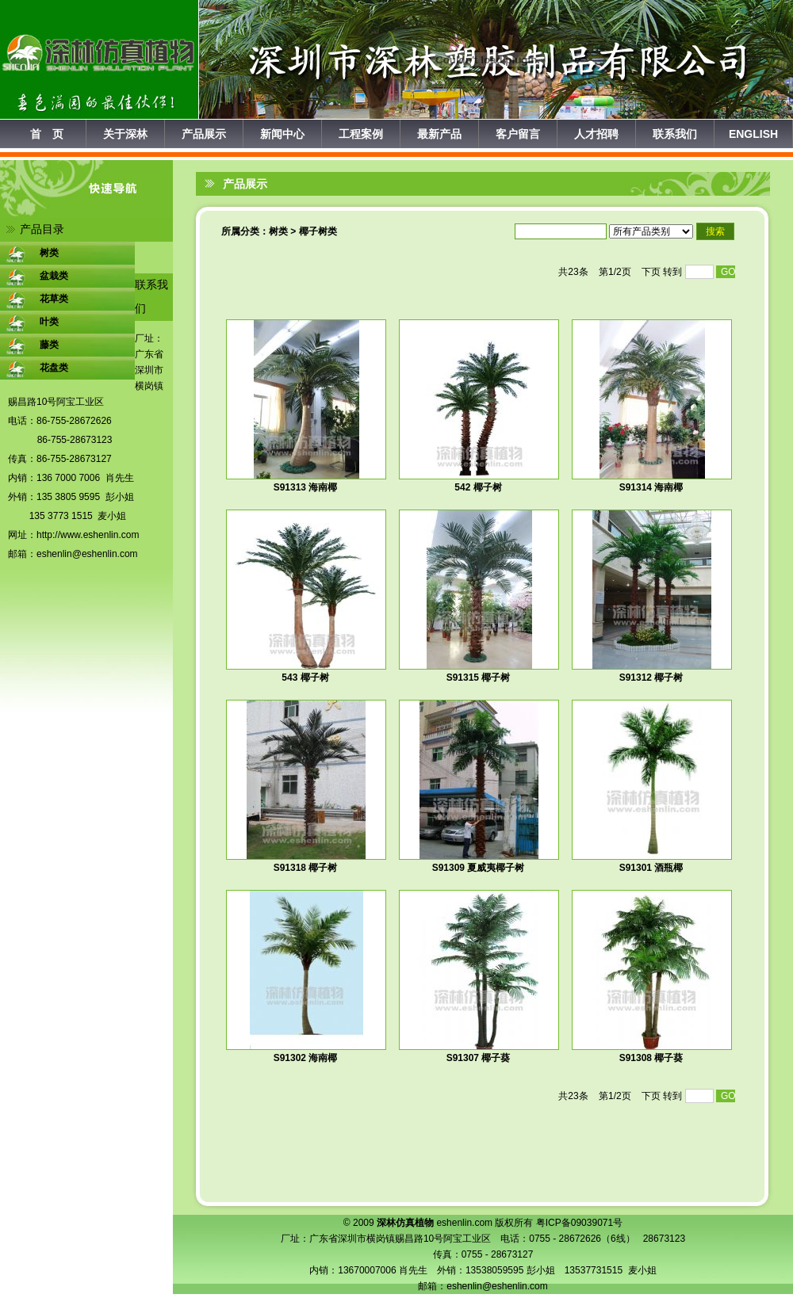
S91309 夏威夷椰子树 (478, 867)
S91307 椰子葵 (478, 1057)
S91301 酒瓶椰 (651, 867)
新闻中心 (282, 134)
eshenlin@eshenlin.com (87, 553)
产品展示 (204, 134)
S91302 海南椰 (306, 1057)
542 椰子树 (477, 487)
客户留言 (518, 134)
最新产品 (439, 134)
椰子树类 (318, 231)
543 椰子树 (305, 677)
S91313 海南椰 (306, 487)
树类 (278, 231)
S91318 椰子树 (306, 867)
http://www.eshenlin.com (87, 534)
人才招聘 (596, 134)
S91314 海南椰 (651, 487)
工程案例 (361, 134)
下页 (651, 271)
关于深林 (125, 134)
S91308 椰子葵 (651, 1057)
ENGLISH (753, 134)
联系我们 (675, 134)
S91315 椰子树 (478, 677)
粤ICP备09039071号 (579, 1222)
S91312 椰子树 (651, 677)
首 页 (46, 134)
